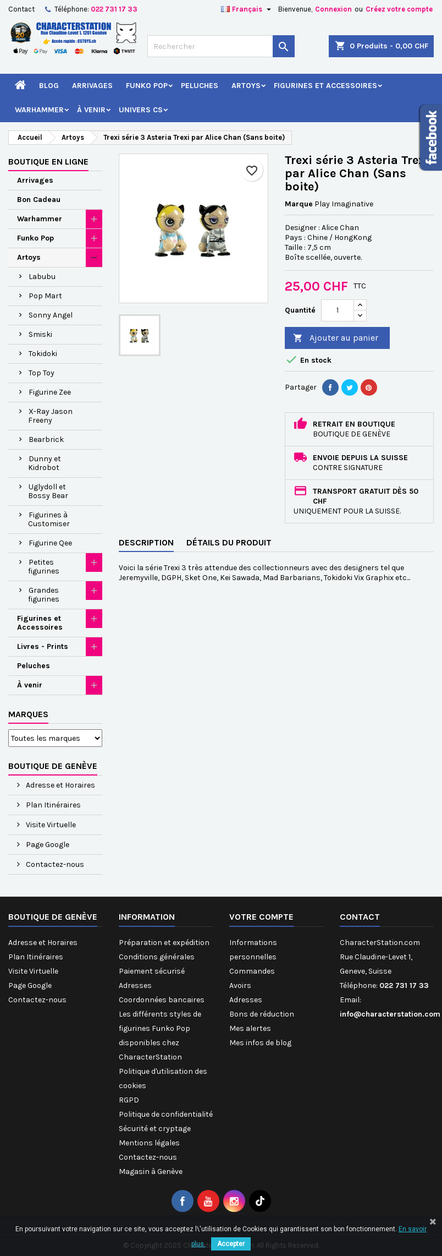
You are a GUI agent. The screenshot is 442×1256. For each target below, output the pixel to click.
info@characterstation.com (390, 1014)
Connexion (333, 9)
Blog (49, 85)
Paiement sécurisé (152, 971)
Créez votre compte (399, 9)
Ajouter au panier (335, 338)
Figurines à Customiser (49, 519)
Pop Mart (45, 296)
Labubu (42, 276)
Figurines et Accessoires (325, 85)
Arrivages (92, 85)
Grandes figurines (43, 595)
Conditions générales (157, 957)
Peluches (199, 85)
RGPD (129, 1100)
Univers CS (141, 109)
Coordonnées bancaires (162, 999)
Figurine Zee (50, 392)
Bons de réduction (261, 1014)
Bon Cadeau (38, 199)
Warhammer (39, 109)
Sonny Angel (51, 315)
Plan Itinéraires (52, 805)
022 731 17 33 (114, 9)
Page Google (46, 844)
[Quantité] (337, 310)
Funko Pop (147, 85)
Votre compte (261, 916)
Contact (21, 9)
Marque (299, 204)
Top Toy (41, 373)
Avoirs (240, 985)
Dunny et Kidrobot (44, 463)
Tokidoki (43, 353)
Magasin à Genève (151, 1171)
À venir (91, 109)
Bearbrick (46, 439)
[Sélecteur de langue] (247, 9)
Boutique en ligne (48, 161)
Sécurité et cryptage (155, 1128)
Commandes (252, 971)
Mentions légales (149, 1143)
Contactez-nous (54, 864)
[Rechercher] (221, 46)
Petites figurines (43, 567)
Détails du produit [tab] (229, 542)
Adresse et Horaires (59, 785)
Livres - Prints (42, 646)
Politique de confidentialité (166, 1114)
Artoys (246, 85)
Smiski (40, 334)
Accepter (231, 1244)
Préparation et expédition (164, 942)
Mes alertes (250, 1028)
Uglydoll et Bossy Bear (48, 491)
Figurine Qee (50, 543)
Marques (28, 714)
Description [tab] (146, 542)
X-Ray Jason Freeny (50, 416)
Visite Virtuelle (50, 824)
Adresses (135, 985)
